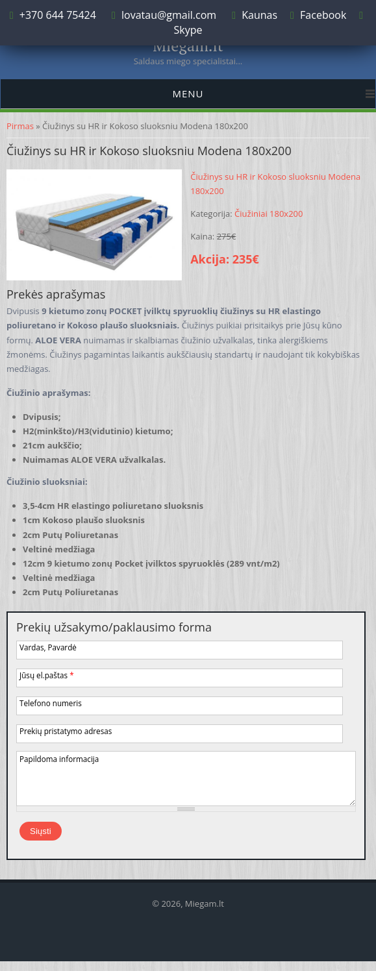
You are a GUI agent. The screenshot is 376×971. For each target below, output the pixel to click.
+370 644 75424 (56, 15)
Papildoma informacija (59, 759)
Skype (188, 30)
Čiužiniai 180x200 (268, 213)
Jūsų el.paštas (46, 675)
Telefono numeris (50, 703)
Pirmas (20, 126)
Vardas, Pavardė (48, 647)
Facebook (323, 15)
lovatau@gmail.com (168, 15)
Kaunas (259, 15)
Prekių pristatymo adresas (65, 731)
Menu (187, 93)
